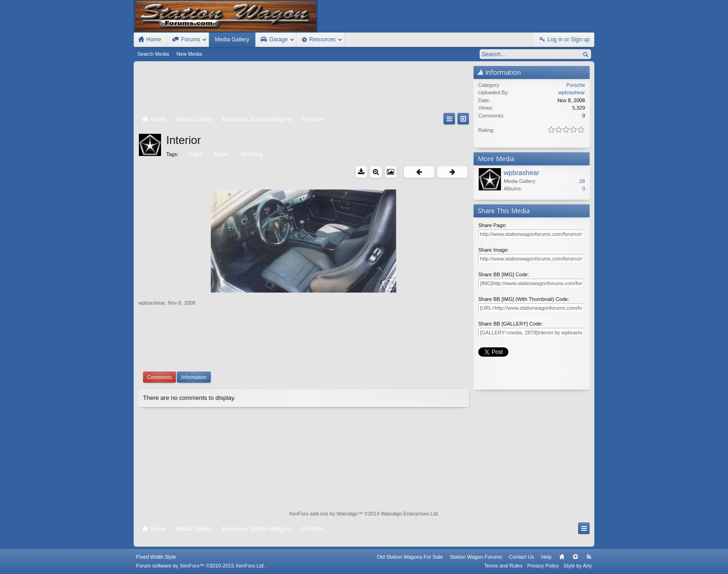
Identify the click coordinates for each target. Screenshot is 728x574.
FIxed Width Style (156, 557)
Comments (159, 377)
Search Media (153, 54)
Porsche (575, 85)
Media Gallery (232, 39)
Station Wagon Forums (476, 557)
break (220, 154)
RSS (588, 557)
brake (194, 154)
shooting (251, 154)
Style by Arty (578, 565)
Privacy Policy (543, 565)
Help (546, 557)
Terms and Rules (503, 565)
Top (575, 557)
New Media (189, 54)
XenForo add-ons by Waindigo (323, 513)
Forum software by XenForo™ (200, 565)
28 (582, 181)
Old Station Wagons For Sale (410, 557)
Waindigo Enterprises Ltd (409, 513)
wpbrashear (151, 303)
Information (194, 377)
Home (562, 557)
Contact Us (521, 557)
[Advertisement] (303, 89)
